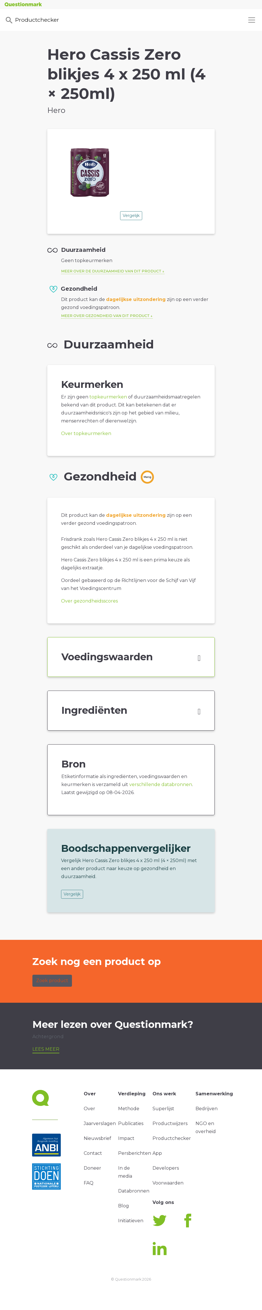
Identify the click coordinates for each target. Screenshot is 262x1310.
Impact (126, 1138)
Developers (165, 1168)
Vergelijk (131, 215)
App (157, 1153)
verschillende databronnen (160, 784)
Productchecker (32, 20)
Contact (93, 1153)
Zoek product (52, 980)
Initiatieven (130, 1220)
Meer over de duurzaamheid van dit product (111, 271)
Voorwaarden (167, 1183)
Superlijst (163, 1108)
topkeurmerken (108, 397)
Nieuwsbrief (97, 1138)
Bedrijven (206, 1108)
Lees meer (45, 1049)
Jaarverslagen (100, 1123)
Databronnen (133, 1191)
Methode (128, 1108)
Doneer (92, 1168)
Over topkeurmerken (86, 433)
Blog (123, 1206)
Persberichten (134, 1153)
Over (89, 1108)
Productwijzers (169, 1123)
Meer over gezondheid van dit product (105, 316)
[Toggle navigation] (251, 20)
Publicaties (130, 1123)
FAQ (88, 1183)
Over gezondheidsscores (89, 601)
